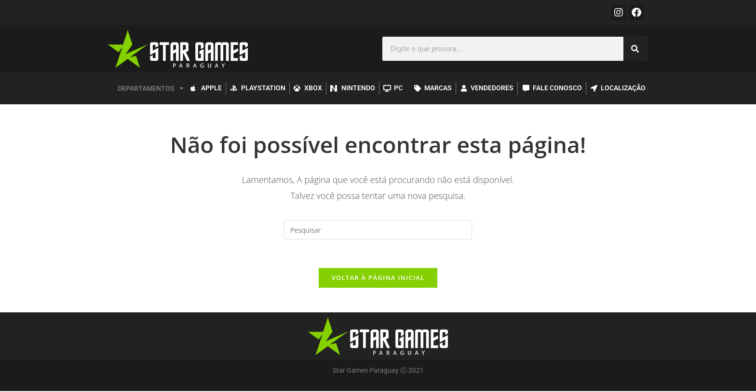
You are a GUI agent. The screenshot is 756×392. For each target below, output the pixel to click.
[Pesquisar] (635, 49)
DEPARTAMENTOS (151, 88)
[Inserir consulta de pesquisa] (378, 229)
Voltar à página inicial (377, 278)
